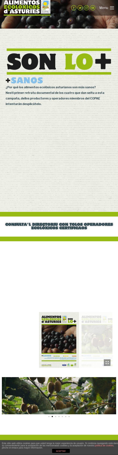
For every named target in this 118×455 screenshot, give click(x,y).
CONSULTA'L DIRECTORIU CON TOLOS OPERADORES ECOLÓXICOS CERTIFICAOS (59, 226)
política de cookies (104, 445)
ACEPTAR (61, 451)
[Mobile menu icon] (106, 8)
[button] (48, 416)
